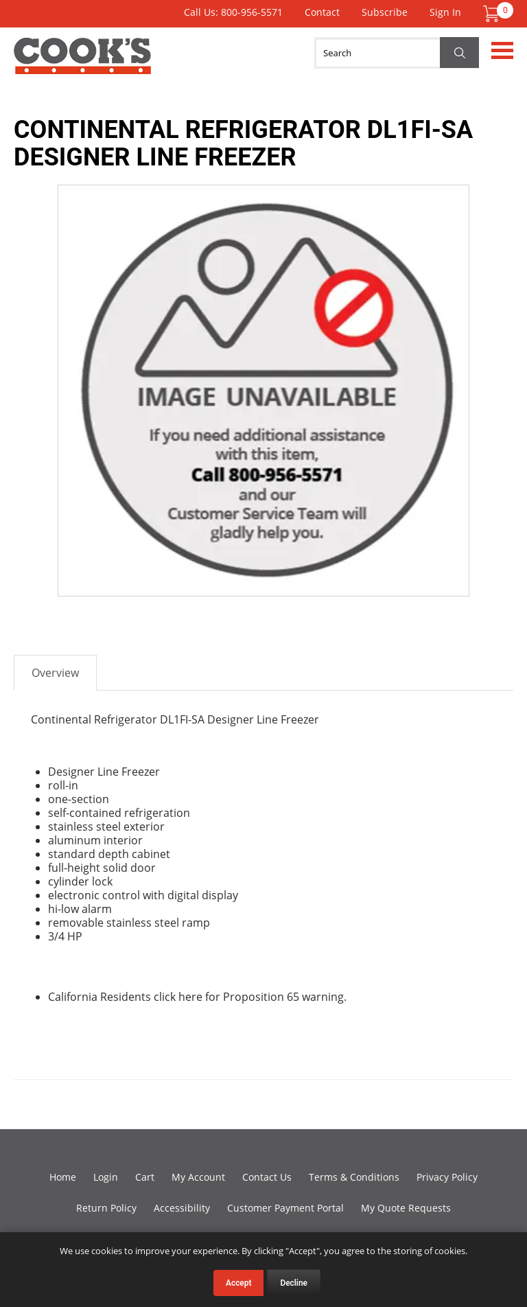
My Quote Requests (406, 1207)
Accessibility (182, 1207)
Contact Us (267, 1176)
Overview (55, 672)
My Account (198, 1176)
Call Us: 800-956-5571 (233, 12)
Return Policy (106, 1207)
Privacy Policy (447, 1176)
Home (62, 1176)
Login (105, 1176)
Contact (322, 12)
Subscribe (385, 12)
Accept (238, 1283)
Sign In (445, 12)
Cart (144, 1176)
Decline (293, 1283)
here (190, 996)
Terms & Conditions (354, 1176)
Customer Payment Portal (285, 1207)
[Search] (396, 53)
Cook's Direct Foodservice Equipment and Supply (82, 64)
